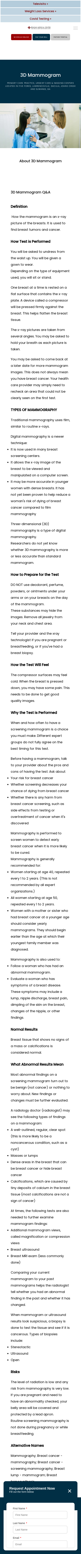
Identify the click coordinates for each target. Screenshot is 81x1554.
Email (17, 1537)
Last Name (20, 1523)
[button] (75, 28)
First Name (20, 1508)
